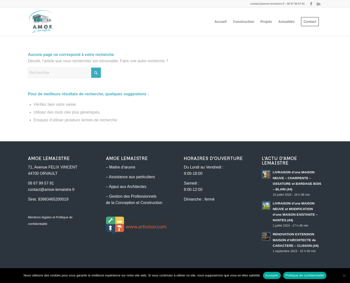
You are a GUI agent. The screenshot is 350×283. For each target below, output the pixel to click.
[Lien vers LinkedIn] (318, 3)
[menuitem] (220, 22)
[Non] (343, 275)
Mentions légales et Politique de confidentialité (50, 220)
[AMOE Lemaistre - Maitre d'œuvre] (42, 22)
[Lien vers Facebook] (311, 3)
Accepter (271, 275)
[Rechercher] (64, 73)
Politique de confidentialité (305, 275)
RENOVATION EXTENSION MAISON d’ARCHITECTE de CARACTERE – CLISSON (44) (296, 239)
